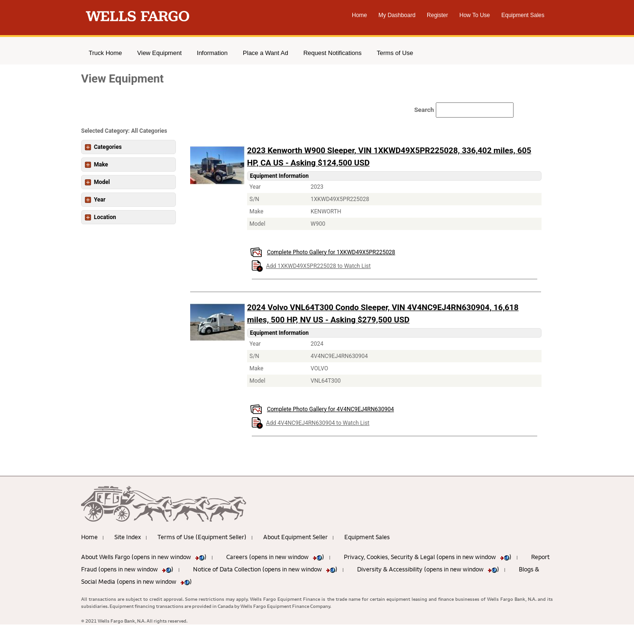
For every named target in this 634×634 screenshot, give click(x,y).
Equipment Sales (522, 15)
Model (97, 182)
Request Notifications (332, 52)
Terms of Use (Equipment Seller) (202, 537)
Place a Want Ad (265, 52)
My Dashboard (396, 15)
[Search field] (444, 110)
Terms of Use (395, 52)
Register (437, 15)
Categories (103, 147)
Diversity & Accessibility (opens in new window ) (428, 569)
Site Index (127, 537)
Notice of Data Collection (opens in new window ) (265, 569)
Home (359, 15)
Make (96, 164)
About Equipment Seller (295, 537)
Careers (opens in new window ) (275, 556)
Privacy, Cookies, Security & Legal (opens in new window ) (428, 556)
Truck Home (105, 52)
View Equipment (159, 52)
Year (95, 199)
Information (212, 52)
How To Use (474, 15)
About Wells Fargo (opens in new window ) (144, 556)
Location (100, 217)
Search (394, 109)
